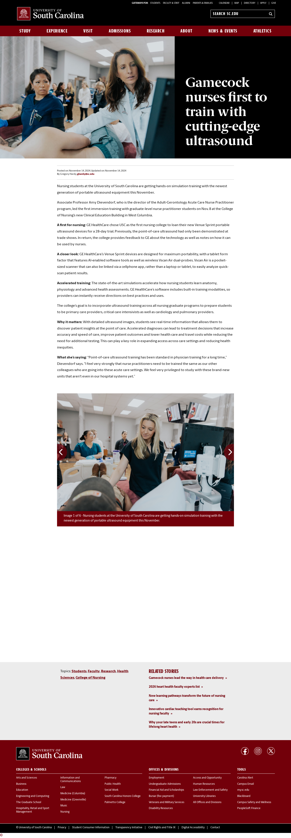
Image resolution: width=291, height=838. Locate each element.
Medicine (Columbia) (72, 793)
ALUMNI (186, 3)
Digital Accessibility (193, 827)
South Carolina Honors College (123, 796)
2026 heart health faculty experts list (174, 687)
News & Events (223, 31)
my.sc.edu (243, 790)
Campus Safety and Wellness (254, 802)
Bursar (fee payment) (161, 796)
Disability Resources (161, 808)
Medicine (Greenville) (73, 799)
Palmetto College (115, 802)
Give (273, 3)
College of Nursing (90, 678)
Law (62, 787)
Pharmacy (110, 778)
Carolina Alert (245, 778)
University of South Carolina (35, 827)
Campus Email (245, 784)
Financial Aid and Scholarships (166, 790)
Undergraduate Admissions (165, 784)
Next (229, 452)
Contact (215, 827)
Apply (263, 3)
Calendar (224, 3)
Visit (88, 31)
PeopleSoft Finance (248, 808)
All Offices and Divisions (207, 802)
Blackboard (243, 796)
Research (156, 31)
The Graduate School (28, 802)
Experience (57, 31)
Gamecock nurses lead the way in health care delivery (186, 678)
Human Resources (204, 784)
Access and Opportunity (207, 778)
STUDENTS (155, 3)
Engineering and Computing (32, 796)
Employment (156, 778)
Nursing (64, 812)
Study (25, 31)
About (186, 31)
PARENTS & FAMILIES (203, 3)
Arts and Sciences (26, 778)
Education (22, 790)
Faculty (94, 671)
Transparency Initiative (128, 827)
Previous (62, 452)
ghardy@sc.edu (85, 174)
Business (21, 784)
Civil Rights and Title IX (162, 827)
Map (236, 3)
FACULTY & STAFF (171, 3)
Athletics (262, 31)
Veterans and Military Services (166, 802)
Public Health (113, 784)
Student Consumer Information (90, 827)
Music (63, 805)
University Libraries (204, 796)
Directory (249, 3)
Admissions (120, 31)
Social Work (111, 790)
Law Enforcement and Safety (210, 790)
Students (79, 671)
